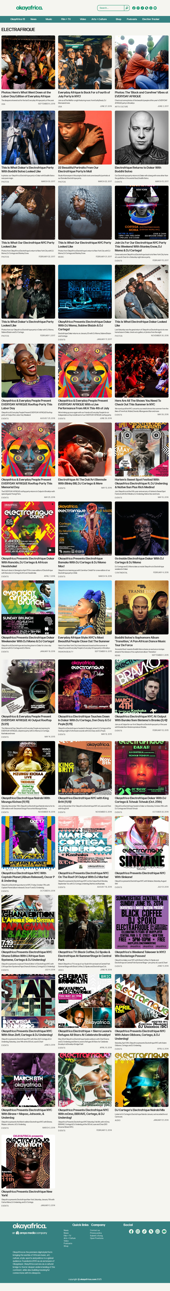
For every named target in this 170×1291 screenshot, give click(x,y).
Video (83, 19)
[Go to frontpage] (29, 8)
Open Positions (96, 1238)
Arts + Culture (99, 19)
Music (49, 19)
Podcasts (132, 19)
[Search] (126, 8)
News (33, 19)
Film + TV (66, 19)
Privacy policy (96, 1233)
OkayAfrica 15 (17, 19)
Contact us (95, 1230)
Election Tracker (151, 19)
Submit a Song (96, 1236)
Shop (118, 19)
